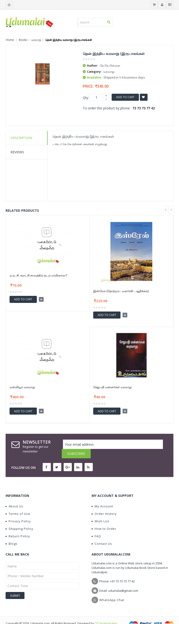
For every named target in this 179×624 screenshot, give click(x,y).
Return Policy (18, 527)
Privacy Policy (18, 512)
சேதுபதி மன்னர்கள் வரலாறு (112, 387)
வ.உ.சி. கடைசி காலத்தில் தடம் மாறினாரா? (38, 275)
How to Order (104, 519)
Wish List (100, 512)
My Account (102, 497)
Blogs (11, 534)
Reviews (17, 152)
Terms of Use (18, 504)
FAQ (96, 527)
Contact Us (102, 534)
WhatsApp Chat (111, 590)
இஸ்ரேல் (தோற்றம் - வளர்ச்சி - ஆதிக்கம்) (120, 291)
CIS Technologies (106, 614)
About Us (14, 497)
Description (21, 138)
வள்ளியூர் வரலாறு (22, 387)
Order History (104, 504)
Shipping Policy (19, 519)
